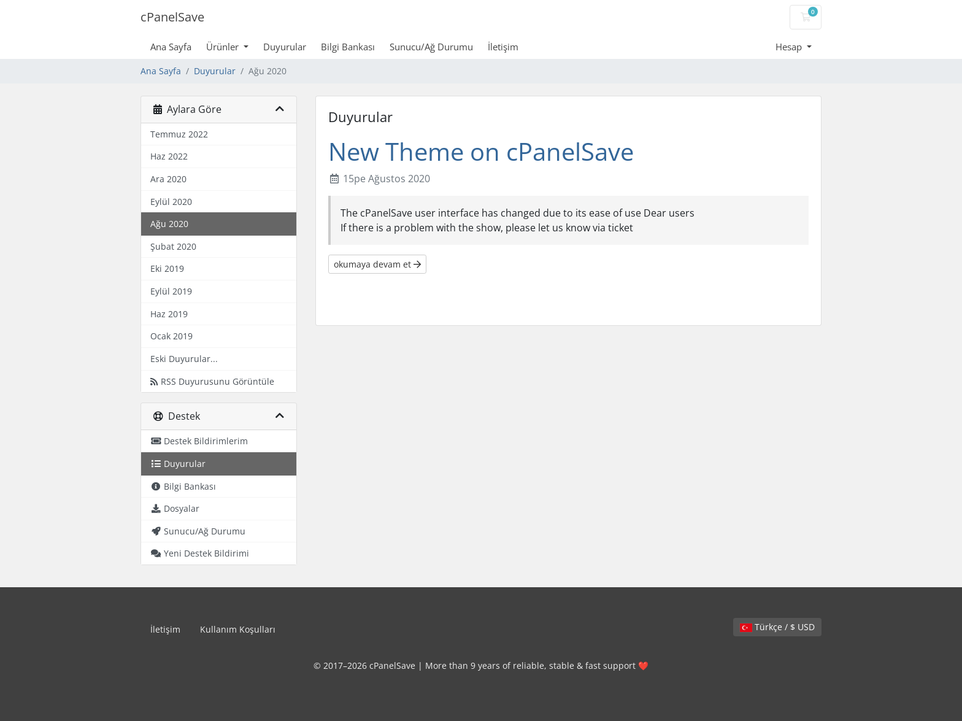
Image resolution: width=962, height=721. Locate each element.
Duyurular (284, 46)
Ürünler (223, 46)
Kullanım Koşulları (237, 629)
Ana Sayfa (170, 46)
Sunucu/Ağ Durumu (431, 46)
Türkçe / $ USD (777, 627)
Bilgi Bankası (348, 46)
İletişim (503, 46)
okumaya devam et (377, 264)
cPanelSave (172, 17)
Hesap (789, 46)
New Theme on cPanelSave (481, 151)
